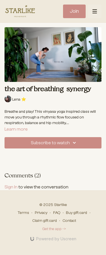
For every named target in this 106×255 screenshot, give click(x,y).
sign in (11, 187)
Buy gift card (76, 213)
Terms (23, 213)
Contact (69, 220)
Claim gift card (44, 220)
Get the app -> (54, 229)
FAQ (56, 213)
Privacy (41, 213)
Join (74, 11)
